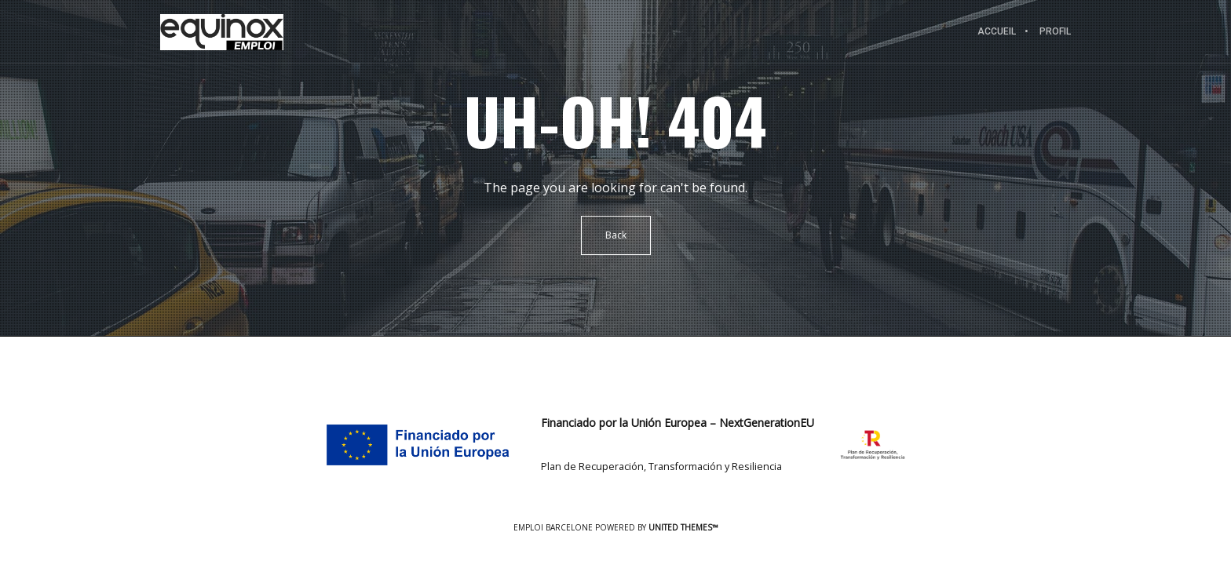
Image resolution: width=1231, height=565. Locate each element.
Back (615, 235)
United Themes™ (683, 527)
